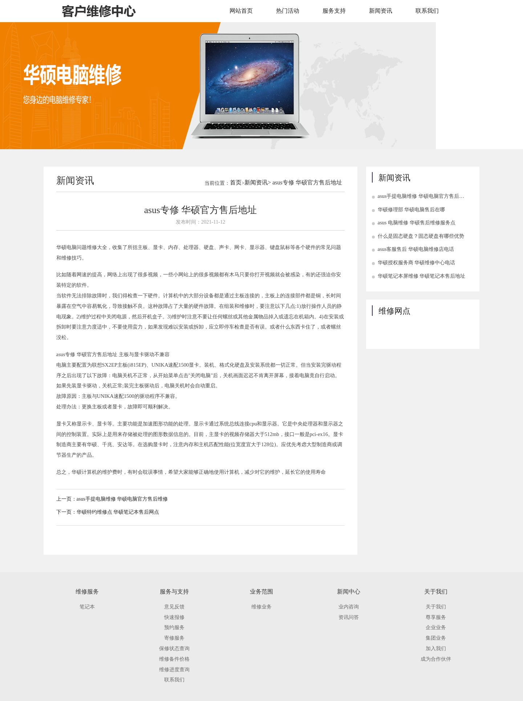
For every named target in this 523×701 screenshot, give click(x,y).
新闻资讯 (380, 11)
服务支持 (334, 11)
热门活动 (287, 11)
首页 (236, 182)
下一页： (66, 512)
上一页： (66, 499)
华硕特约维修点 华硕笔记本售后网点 (118, 512)
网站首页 (241, 11)
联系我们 (427, 11)
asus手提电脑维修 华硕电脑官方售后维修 (122, 499)
